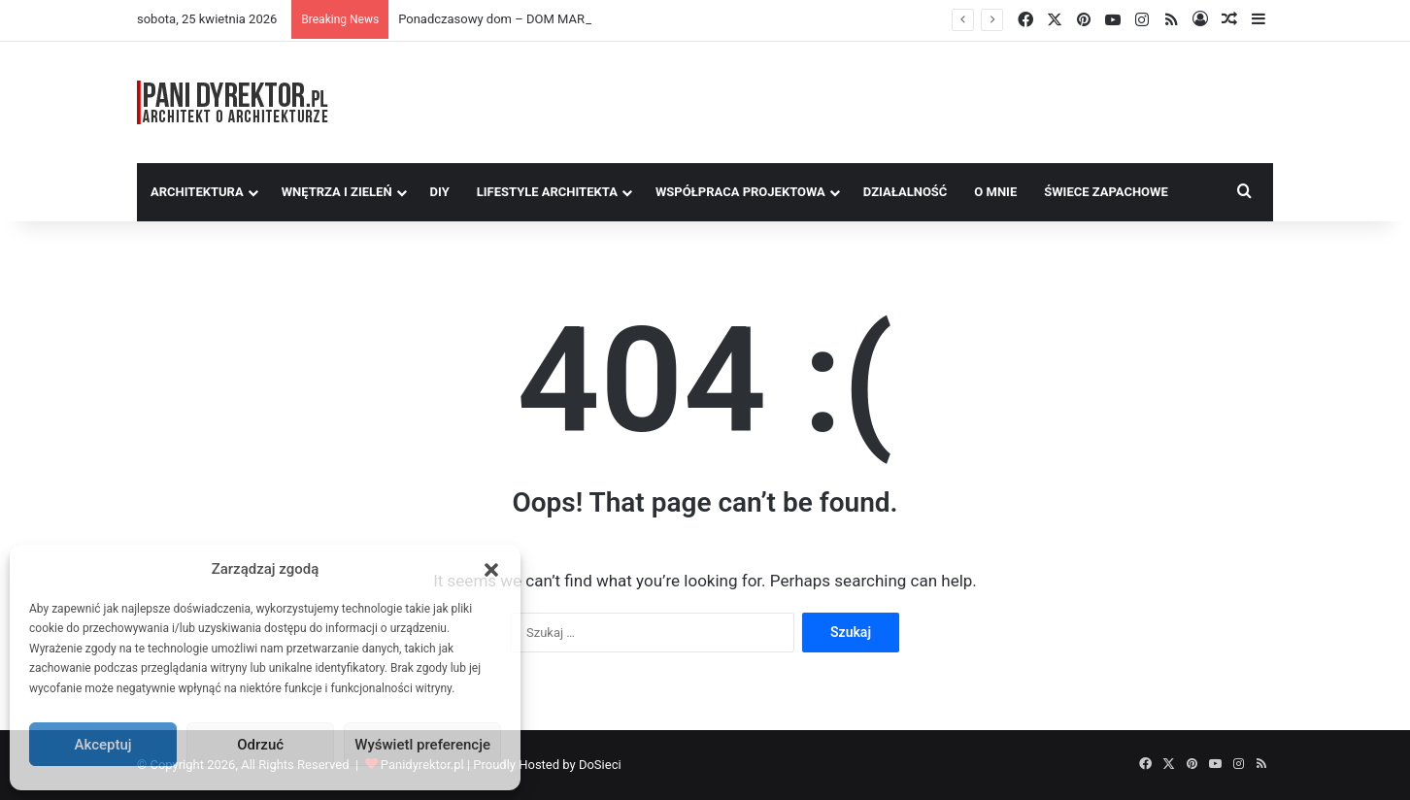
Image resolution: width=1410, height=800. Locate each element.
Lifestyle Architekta (547, 191)
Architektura (197, 191)
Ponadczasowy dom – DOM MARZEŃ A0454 (523, 19)
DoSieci (600, 764)
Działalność (905, 191)
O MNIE (995, 191)
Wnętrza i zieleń (337, 191)
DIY (440, 191)
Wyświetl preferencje (422, 744)
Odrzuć (260, 744)
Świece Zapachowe (1106, 191)
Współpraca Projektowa (740, 191)
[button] (491, 570)
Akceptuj (103, 744)
